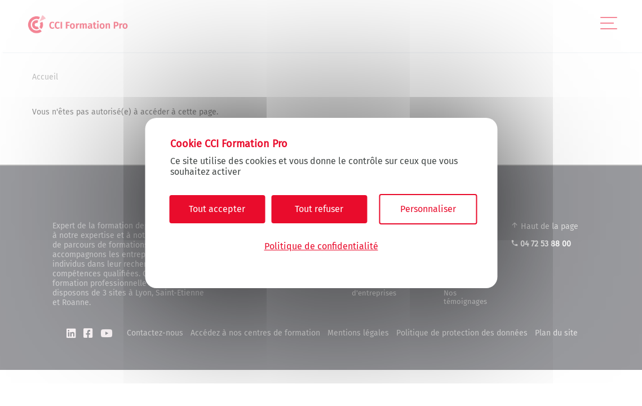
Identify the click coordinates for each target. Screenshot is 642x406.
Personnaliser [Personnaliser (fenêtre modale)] (428, 209)
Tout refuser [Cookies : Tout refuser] (319, 209)
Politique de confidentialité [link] (321, 246)
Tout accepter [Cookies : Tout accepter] (217, 209)
